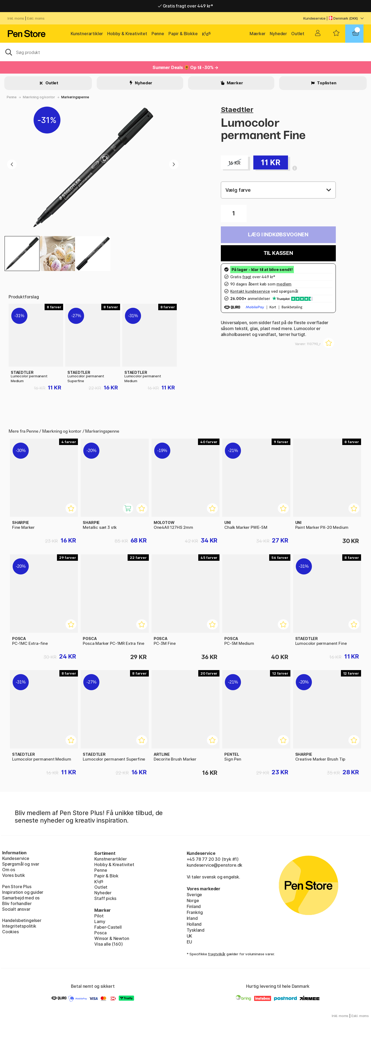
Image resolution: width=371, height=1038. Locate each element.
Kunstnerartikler (87, 33)
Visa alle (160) (108, 944)
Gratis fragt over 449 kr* (185, 6)
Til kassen (278, 253)
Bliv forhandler (16, 903)
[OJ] (185, 52)
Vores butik (13, 875)
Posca (100, 932)
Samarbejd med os (20, 897)
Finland (194, 906)
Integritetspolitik (19, 926)
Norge (193, 900)
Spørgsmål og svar (20, 864)
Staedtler (237, 109)
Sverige (194, 894)
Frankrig (195, 912)
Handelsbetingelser (21, 920)
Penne (158, 33)
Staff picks (105, 898)
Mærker (257, 33)
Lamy (99, 921)
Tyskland (196, 930)
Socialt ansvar (16, 909)
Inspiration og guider (22, 892)
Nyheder (278, 33)
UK (189, 936)
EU (189, 942)
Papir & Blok (106, 875)
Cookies (10, 931)
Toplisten (326, 82)
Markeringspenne (75, 97)
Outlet (297, 33)
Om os (8, 869)
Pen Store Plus (16, 886)
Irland (192, 918)
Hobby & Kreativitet (127, 33)
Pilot (98, 915)
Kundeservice (314, 18)
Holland (194, 924)
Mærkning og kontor (39, 97)
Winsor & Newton (111, 938)
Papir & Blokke (183, 33)
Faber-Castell (108, 927)
